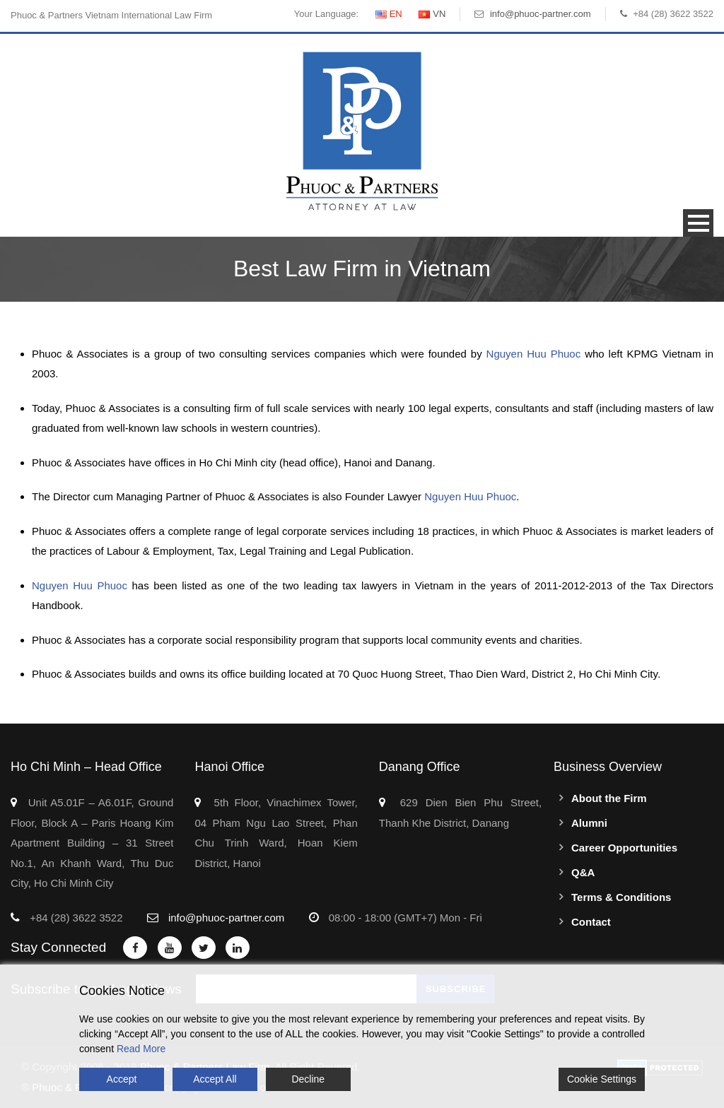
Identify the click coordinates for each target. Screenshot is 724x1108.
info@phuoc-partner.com (540, 13)
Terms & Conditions (621, 897)
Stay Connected (58, 947)
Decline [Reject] (308, 1079)
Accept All (214, 1079)
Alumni (589, 823)
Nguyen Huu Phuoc (535, 354)
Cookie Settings (601, 1079)
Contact (591, 922)
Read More (141, 1048)
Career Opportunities (624, 848)
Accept (122, 1079)
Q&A (583, 872)
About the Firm (609, 798)
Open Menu (698, 223)
